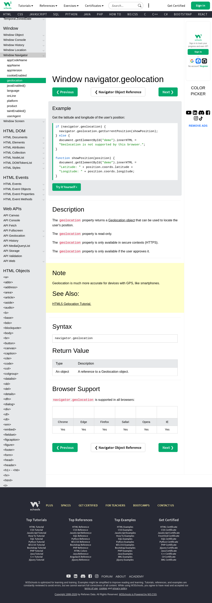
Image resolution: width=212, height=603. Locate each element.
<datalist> (9, 378)
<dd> (6, 383)
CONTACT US (166, 505)
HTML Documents (15, 137)
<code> (8, 363)
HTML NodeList (13, 157)
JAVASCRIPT (38, 14)
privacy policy (120, 588)
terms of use (91, 588)
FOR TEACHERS (115, 505)
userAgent (14, 116)
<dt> (6, 419)
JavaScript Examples (125, 532)
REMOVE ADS (198, 125)
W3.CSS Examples (125, 544)
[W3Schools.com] (35, 508)
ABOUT (121, 576)
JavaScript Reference (80, 532)
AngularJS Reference (80, 556)
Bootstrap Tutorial (36, 547)
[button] (139, 5)
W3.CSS (132, 14)
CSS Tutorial (36, 529)
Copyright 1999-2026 (66, 594)
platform (12, 100)
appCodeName (17, 60)
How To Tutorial (36, 535)
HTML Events (12, 183)
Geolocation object (121, 220)
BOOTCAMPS (141, 505)
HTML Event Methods (17, 199)
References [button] (48, 6)
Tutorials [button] (25, 6)
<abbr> (8, 282)
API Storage (11, 250)
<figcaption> (11, 439)
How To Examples (125, 535)
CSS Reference (80, 529)
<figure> (8, 444)
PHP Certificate (168, 544)
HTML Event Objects (17, 189)
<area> (8, 292)
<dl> (6, 414)
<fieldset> (9, 434)
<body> (8, 333)
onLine (11, 95)
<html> (8, 480)
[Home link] (7, 5)
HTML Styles (11, 167)
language (13, 90)
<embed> (9, 429)
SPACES (66, 505)
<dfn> (7, 399)
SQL (56, 14)
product (12, 106)
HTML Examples (125, 526)
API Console (11, 220)
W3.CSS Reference (80, 541)
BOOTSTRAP (183, 14)
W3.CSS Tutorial (36, 544)
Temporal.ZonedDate (17, 18)
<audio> (8, 307)
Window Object (13, 34)
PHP (100, 14)
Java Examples (125, 553)
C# (166, 14)
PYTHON (71, 14)
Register (204, 66)
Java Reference (80, 553)
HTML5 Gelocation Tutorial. (71, 304)
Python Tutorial (37, 541)
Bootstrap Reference (80, 544)
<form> (8, 455)
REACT (203, 14)
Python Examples (125, 541)
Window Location (14, 50)
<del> (7, 388)
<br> (6, 338)
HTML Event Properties (18, 194)
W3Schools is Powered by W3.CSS (138, 594)
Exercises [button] (71, 6)
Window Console (14, 39)
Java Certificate (169, 550)
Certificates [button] (94, 6)
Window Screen (13, 121)
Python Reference (80, 538)
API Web (9, 261)
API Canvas (11, 215)
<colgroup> (10, 373)
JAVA (87, 14)
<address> (10, 287)
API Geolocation (14, 235)
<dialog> (9, 404)
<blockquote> (12, 327)
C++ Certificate (168, 553)
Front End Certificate (168, 535)
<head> (8, 460)
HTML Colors (80, 550)
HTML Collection (14, 152)
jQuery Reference (80, 559)
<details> (9, 394)
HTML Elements (14, 142)
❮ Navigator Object (118, 92)
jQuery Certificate (169, 547)
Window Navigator (15, 55)
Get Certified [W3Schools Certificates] (176, 6)
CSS (20, 14)
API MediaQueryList (16, 245)
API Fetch (10, 225)
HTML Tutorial (36, 526)
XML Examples (125, 556)
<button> (9, 343)
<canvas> (9, 348)
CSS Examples (125, 529)
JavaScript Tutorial (36, 532)
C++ (155, 14)
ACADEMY (136, 576)
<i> (5, 485)
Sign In (198, 52)
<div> (7, 409)
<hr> (6, 475)
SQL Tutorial (36, 538)
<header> (9, 465)
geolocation (14, 80)
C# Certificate (168, 556)
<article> (9, 297)
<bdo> (7, 323)
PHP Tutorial (36, 550)
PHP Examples (125, 550)
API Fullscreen (13, 230)
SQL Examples (125, 538)
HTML (7, 14)
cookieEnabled (17, 75)
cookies (103, 588)
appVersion (14, 70)
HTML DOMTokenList (17, 162)
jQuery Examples (125, 559)
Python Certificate (168, 541)
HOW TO (115, 14)
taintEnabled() (16, 111)
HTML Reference (80, 526)
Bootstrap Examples (125, 547)
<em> (7, 424)
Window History (13, 45)
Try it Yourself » (66, 187)
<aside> (8, 302)
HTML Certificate (168, 526)
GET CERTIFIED (88, 505)
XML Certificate (168, 559)
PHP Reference (80, 547)
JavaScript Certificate (169, 532)
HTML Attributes (14, 147)
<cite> (7, 358)
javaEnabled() (16, 85)
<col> (7, 368)
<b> (6, 312)
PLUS (49, 505)
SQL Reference (80, 535)
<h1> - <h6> (11, 470)
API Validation (12, 256)
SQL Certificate (168, 538)
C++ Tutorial (36, 556)
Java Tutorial (36, 553)
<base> (8, 317)
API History (10, 240)
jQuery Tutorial (36, 559)
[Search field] (125, 5)
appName (13, 65)
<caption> (10, 353)
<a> (6, 277)
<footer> (9, 449)
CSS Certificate (168, 529)
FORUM (106, 576)
